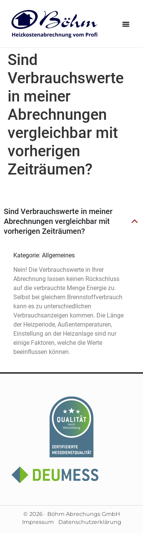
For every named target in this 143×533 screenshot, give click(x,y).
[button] (126, 24)
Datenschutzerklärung (89, 522)
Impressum (38, 522)
